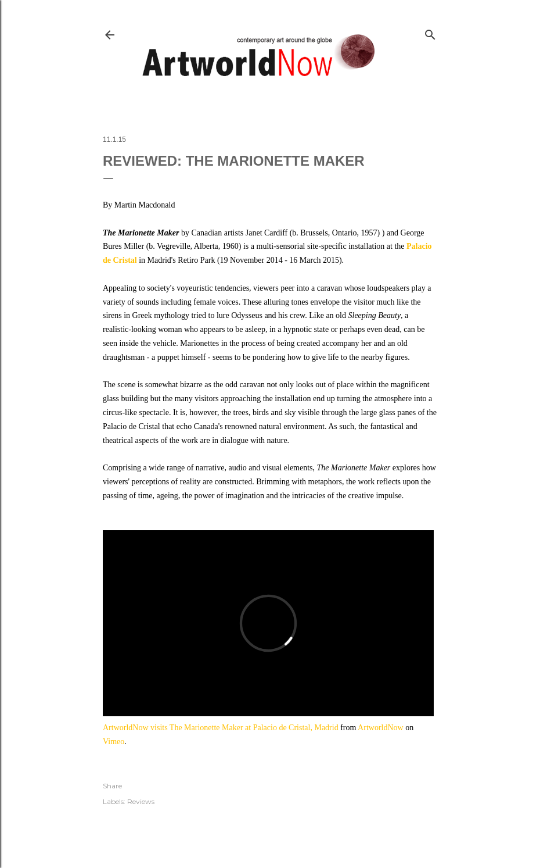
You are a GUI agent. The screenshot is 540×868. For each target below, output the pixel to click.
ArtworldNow (381, 727)
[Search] (430, 32)
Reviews (140, 801)
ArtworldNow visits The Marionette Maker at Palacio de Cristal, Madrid (221, 727)
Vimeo (113, 741)
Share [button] (112, 785)
